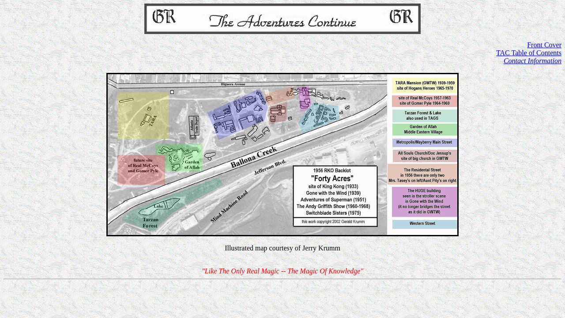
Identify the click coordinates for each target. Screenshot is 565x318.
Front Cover (544, 45)
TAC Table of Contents (528, 53)
